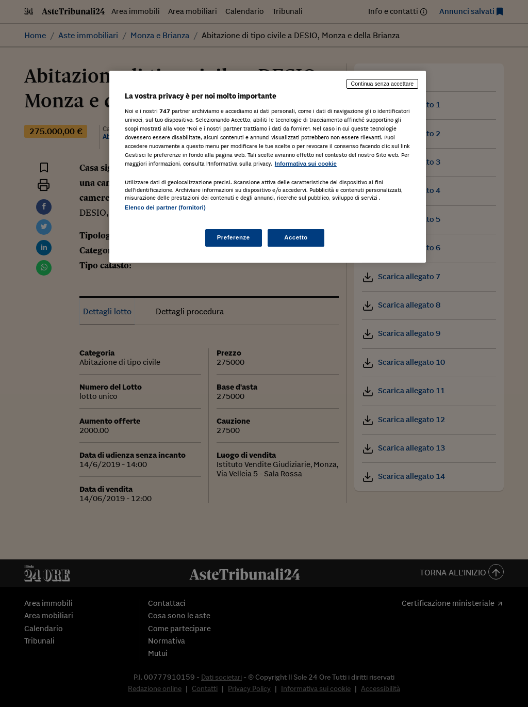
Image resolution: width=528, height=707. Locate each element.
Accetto (296, 237)
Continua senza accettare (382, 84)
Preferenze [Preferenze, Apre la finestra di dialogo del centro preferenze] (233, 237)
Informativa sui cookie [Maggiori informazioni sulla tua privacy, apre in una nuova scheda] (306, 163)
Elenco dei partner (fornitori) (165, 207)
